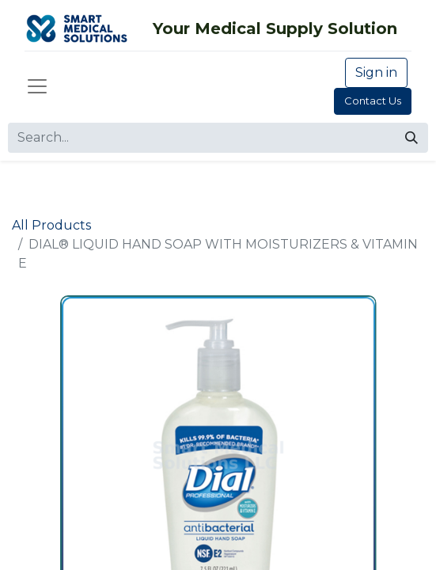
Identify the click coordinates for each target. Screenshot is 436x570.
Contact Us (372, 100)
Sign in (376, 72)
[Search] (411, 138)
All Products (51, 225)
